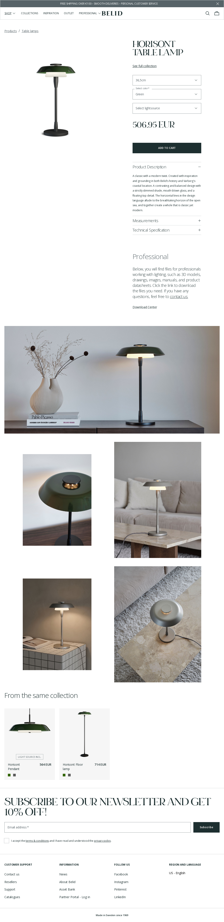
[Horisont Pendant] (29, 733)
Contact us (11, 874)
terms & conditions (37, 841)
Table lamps (30, 31)
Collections (29, 13)
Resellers (10, 882)
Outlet (69, 13)
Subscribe (206, 827)
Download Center (145, 307)
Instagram (121, 882)
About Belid (67, 882)
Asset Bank (67, 889)
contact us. (179, 296)
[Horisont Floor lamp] (84, 733)
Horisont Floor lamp (73, 766)
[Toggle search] (207, 13)
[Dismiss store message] (217, 3)
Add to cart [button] (167, 148)
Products (10, 31)
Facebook (121, 874)
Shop (10, 13)
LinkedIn (120, 897)
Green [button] (140, 94)
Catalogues (12, 897)
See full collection (145, 66)
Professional (90, 13)
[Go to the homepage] (112, 13)
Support (9, 889)
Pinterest (120, 889)
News (63, 874)
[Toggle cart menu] (216, 13)
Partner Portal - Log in (74, 897)
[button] (167, 108)
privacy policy (102, 841)
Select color (142, 88)
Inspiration (51, 13)
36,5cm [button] (141, 80)
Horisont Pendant (14, 766)
